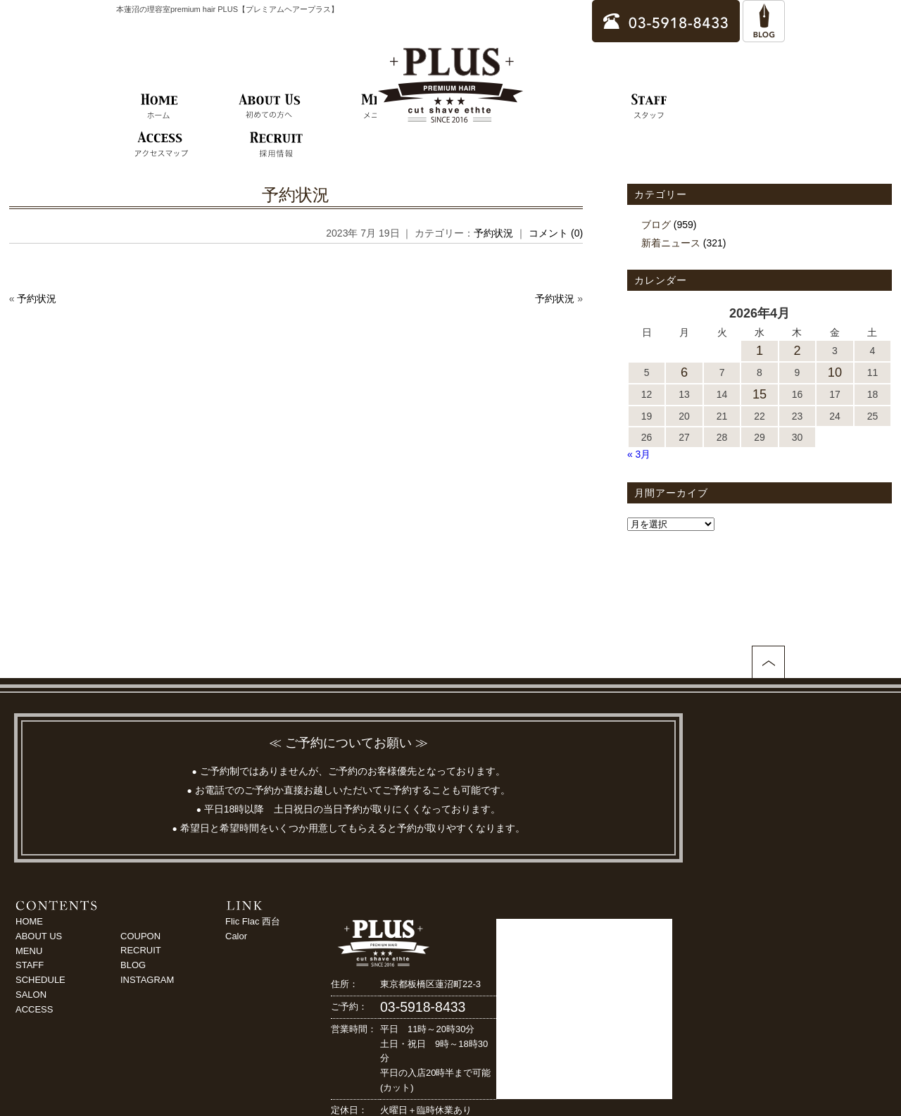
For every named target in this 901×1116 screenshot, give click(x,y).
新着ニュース (670, 243)
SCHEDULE (40, 979)
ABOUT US (38, 936)
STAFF (29, 965)
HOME (29, 921)
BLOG (133, 965)
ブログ (656, 224)
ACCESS (34, 1009)
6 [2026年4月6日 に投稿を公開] (684, 372)
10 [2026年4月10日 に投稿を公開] (835, 372)
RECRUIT (140, 950)
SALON (30, 994)
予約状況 (295, 194)
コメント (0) (556, 233)
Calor (236, 936)
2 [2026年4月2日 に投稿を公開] (796, 351)
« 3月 (638, 454)
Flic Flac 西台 (252, 921)
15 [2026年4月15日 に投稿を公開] (759, 394)
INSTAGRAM (147, 979)
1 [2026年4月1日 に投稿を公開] (759, 351)
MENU (28, 951)
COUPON (140, 936)
